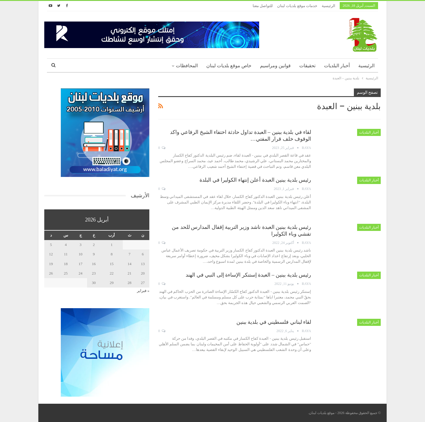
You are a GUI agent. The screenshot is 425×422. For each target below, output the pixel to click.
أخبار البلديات (337, 65)
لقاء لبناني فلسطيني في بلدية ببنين (273, 322)
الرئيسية (328, 6)
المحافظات (187, 65)
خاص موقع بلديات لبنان (228, 65)
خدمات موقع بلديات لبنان (297, 6)
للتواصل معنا (263, 6)
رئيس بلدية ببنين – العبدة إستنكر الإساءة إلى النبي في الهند (248, 275)
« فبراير (143, 290)
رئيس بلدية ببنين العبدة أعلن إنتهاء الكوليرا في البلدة (255, 180)
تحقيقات (307, 65)
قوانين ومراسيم (275, 65)
